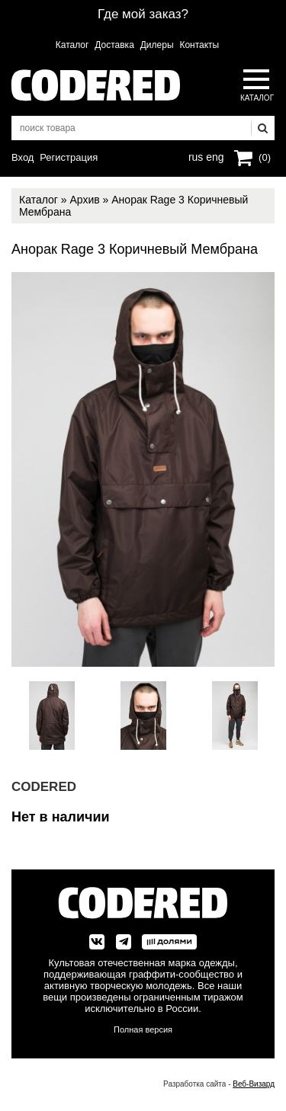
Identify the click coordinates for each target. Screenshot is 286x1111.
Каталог (72, 45)
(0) (265, 157)
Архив (84, 200)
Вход (22, 157)
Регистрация (69, 157)
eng (213, 155)
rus (195, 155)
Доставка (114, 45)
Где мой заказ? (143, 14)
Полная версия (143, 1029)
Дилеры (157, 45)
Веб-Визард (254, 1084)
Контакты (199, 45)
